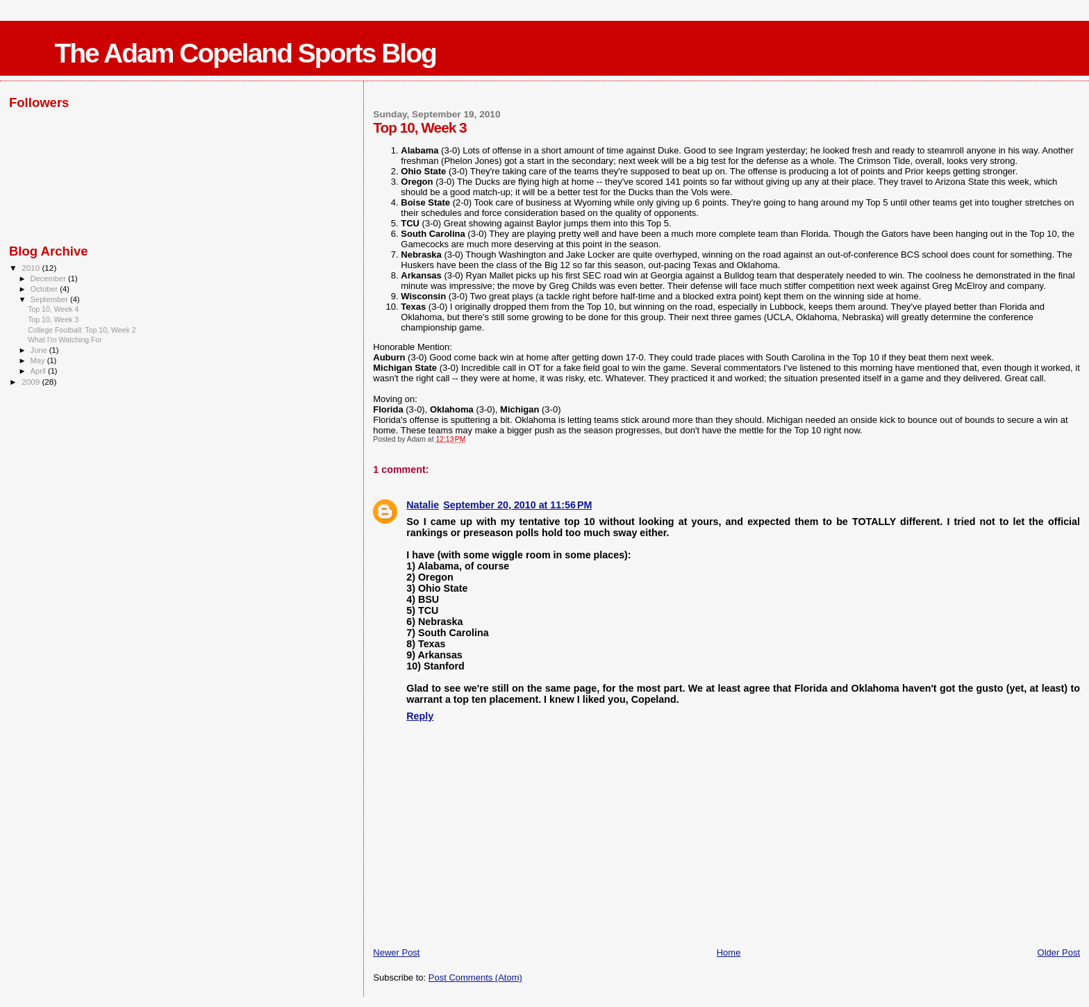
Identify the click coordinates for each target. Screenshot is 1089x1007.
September (51, 299)
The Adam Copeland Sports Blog (244, 53)
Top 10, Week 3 (53, 319)
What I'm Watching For (65, 339)
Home (729, 952)
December (49, 278)
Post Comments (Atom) (475, 977)
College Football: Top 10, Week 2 (81, 330)
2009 (32, 381)
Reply (419, 716)
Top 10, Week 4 (53, 309)
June (40, 350)
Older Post (1059, 952)
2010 (32, 267)
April (39, 371)
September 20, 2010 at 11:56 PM (517, 504)
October (45, 289)
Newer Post (396, 952)
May (39, 360)
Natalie (422, 504)
